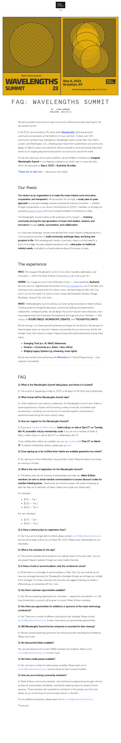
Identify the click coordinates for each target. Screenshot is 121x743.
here (69, 445)
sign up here (70, 441)
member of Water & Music (43, 427)
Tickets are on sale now (30, 171)
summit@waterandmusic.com (86, 535)
